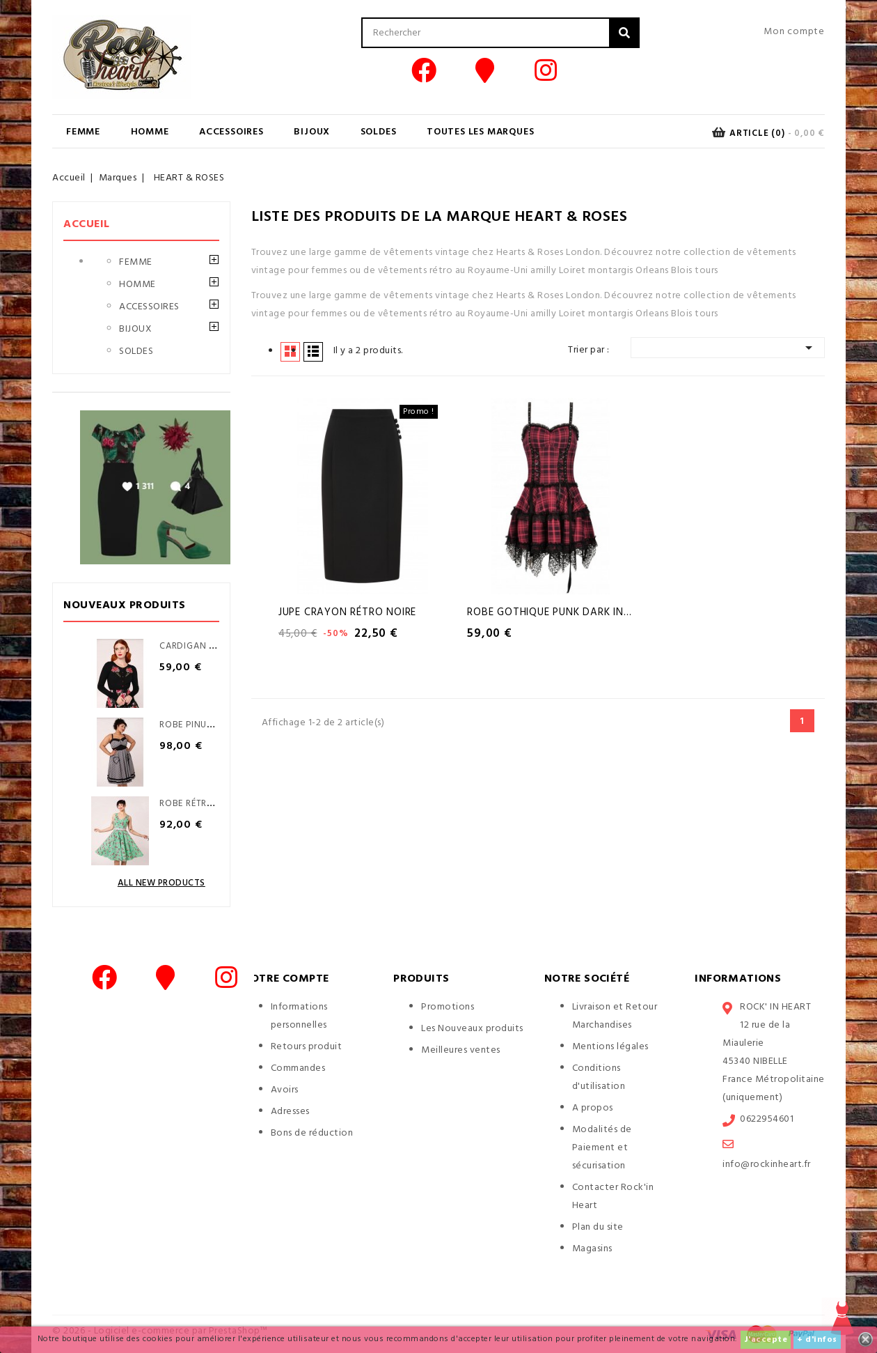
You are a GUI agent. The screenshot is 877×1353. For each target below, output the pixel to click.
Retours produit (306, 1047)
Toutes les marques (480, 132)
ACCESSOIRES (231, 132)
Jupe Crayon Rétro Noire (347, 612)
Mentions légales (610, 1047)
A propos (592, 1108)
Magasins (592, 1249)
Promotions (447, 1007)
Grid (290, 351)
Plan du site (598, 1227)
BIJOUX (312, 132)
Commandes (298, 1068)
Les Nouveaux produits (472, 1029)
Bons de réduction (312, 1133)
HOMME (150, 132)
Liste (313, 351)
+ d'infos (817, 1340)
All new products (161, 883)
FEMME (83, 132)
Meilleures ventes (460, 1050)
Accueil (86, 224)
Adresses (290, 1112)
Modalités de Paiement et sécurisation (602, 1148)
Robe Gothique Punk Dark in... (549, 612)
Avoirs (285, 1090)
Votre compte (286, 979)
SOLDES (379, 132)
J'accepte (766, 1340)
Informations (738, 979)
